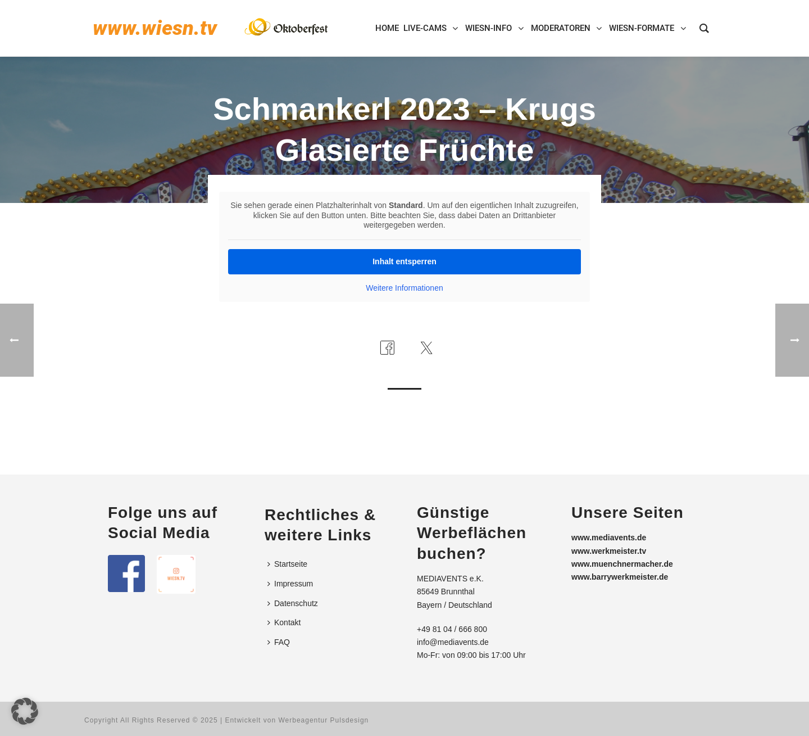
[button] (24, 711)
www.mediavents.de (608, 537)
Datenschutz (292, 603)
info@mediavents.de (453, 642)
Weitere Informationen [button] (404, 287)
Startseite (287, 563)
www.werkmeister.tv (608, 551)
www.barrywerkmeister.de (619, 576)
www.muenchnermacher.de (622, 563)
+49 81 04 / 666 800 (452, 629)
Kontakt (284, 622)
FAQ (278, 642)
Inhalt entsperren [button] (404, 261)
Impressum (290, 583)
